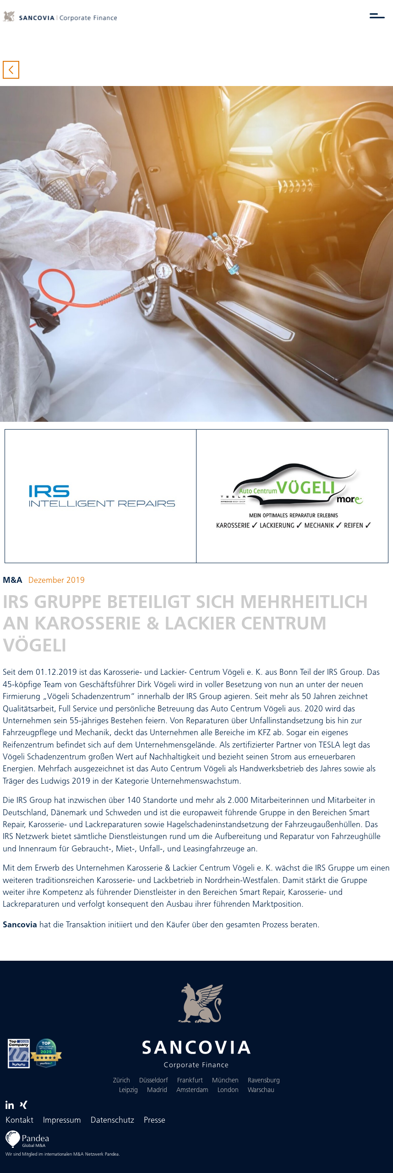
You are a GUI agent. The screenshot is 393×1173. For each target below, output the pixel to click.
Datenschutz (112, 1121)
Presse (154, 1121)
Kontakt (19, 1121)
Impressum (62, 1121)
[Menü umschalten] (377, 16)
